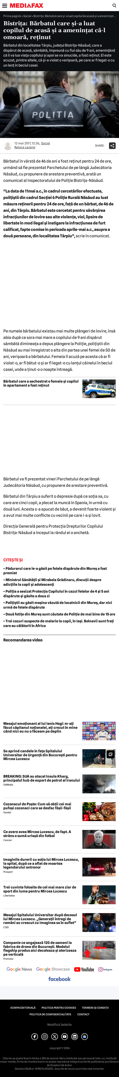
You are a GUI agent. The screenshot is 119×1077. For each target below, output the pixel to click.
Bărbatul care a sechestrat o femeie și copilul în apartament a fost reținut (41, 383)
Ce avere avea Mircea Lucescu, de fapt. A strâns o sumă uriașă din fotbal (37, 834)
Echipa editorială (23, 1007)
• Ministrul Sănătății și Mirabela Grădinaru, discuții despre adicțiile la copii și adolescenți (52, 582)
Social (27, 16)
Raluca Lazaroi (24, 147)
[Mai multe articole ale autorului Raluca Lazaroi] (7, 145)
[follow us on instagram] (105, 970)
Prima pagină (12, 16)
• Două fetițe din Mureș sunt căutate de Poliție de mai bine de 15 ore (59, 614)
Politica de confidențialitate (50, 1014)
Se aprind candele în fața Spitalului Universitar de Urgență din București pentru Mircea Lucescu (40, 755)
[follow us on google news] (19, 970)
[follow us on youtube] (84, 970)
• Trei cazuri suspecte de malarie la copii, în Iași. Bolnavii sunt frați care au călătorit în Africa (58, 623)
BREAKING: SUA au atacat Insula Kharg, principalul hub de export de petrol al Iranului (41, 778)
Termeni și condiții (95, 1007)
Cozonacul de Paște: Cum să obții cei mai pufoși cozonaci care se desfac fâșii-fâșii (37, 806)
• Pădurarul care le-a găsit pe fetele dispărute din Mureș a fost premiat (55, 570)
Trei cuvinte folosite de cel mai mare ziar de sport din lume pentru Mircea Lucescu (39, 889)
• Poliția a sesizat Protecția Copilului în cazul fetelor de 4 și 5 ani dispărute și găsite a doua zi (56, 593)
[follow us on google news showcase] (53, 970)
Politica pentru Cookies (59, 1007)
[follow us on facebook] (59, 979)
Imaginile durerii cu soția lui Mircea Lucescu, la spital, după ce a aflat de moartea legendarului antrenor (41, 863)
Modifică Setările (59, 1024)
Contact (83, 1014)
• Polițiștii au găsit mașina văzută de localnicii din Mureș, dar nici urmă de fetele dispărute (57, 605)
